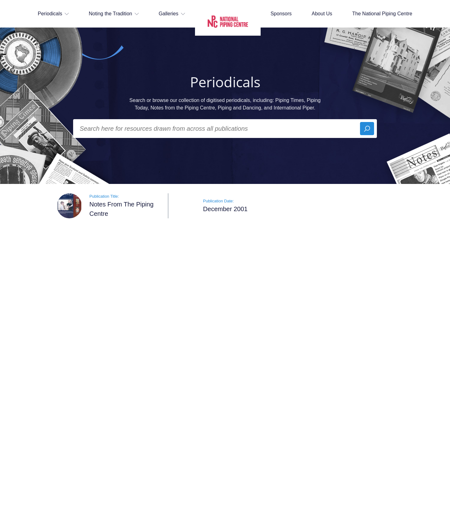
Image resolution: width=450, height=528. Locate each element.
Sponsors (281, 13)
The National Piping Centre (382, 13)
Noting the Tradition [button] (114, 13)
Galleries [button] (172, 13)
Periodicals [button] (53, 13)
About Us (322, 13)
